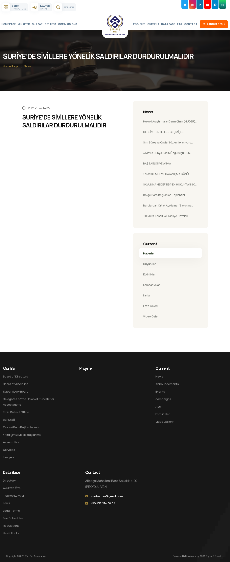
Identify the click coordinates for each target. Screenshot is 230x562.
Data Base (168, 24)
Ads (158, 406)
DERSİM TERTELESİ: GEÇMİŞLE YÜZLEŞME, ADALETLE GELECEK (164, 133)
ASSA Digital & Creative (212, 555)
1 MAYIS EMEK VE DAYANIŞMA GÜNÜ (166, 174)
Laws (6, 503)
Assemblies (11, 442)
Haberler (148, 253)
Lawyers (8, 457)
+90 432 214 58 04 (102, 503)
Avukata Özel (12, 488)
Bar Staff (9, 420)
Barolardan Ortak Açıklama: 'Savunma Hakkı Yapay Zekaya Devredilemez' (167, 207)
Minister (24, 24)
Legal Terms (11, 510)
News (27, 66)
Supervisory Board (15, 391)
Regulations (11, 526)
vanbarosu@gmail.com (107, 496)
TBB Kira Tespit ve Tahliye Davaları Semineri (165, 217)
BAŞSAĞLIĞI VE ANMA (157, 163)
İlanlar (147, 295)
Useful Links (11, 533)
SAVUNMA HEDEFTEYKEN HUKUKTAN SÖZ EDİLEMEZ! (170, 186)
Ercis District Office (16, 412)
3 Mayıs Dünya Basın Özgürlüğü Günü (167, 153)
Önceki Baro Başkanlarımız (21, 427)
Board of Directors (15, 376)
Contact (190, 24)
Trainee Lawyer (13, 495)
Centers (50, 24)
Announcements (167, 384)
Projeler (139, 24)
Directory (9, 480)
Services (9, 450)
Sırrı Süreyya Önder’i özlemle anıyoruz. (168, 142)
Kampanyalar (151, 285)
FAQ (179, 24)
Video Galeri (151, 316)
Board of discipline (15, 384)
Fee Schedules (13, 518)
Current (153, 24)
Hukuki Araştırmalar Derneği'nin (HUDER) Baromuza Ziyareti (169, 122)
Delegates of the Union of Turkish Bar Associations (28, 402)
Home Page (8, 24)
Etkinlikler (149, 274)
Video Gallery (164, 422)
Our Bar (37, 24)
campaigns (163, 399)
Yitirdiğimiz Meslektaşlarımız (22, 435)
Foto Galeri (150, 306)
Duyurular (149, 264)
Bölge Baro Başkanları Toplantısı (164, 195)
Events (160, 391)
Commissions (67, 24)
